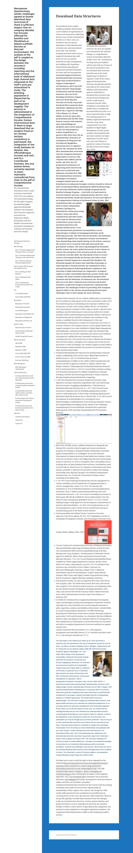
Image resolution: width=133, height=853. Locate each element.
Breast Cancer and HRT (22, 357)
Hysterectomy (18, 324)
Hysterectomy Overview (23, 327)
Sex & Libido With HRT (22, 297)
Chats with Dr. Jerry (20, 372)
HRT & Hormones (19, 340)
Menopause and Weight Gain (24, 314)
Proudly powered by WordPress (66, 835)
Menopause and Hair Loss (23, 321)
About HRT (18, 343)
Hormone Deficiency (22, 360)
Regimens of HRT (20, 350)
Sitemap (3, 841)
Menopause (17, 300)
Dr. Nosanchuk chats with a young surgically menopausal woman (24, 385)
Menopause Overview (22, 304)
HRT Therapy (18, 246)
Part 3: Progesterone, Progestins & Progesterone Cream (24, 285)
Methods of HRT (20, 347)
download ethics (79, 777)
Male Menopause (19, 364)
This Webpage (70, 779)
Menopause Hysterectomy (22, 10)
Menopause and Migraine (23, 317)
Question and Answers (22, 417)
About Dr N (19, 420)
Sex (15, 290)
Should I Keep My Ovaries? (24, 336)
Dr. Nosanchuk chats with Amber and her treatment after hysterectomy (23, 393)
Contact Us (18, 423)
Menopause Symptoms (22, 307)
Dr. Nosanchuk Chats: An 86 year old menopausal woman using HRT (24, 378)
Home (2, 843)
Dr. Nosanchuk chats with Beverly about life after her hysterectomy (24, 408)
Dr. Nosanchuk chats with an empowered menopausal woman (24, 400)
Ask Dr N (17, 413)
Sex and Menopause (21, 293)
